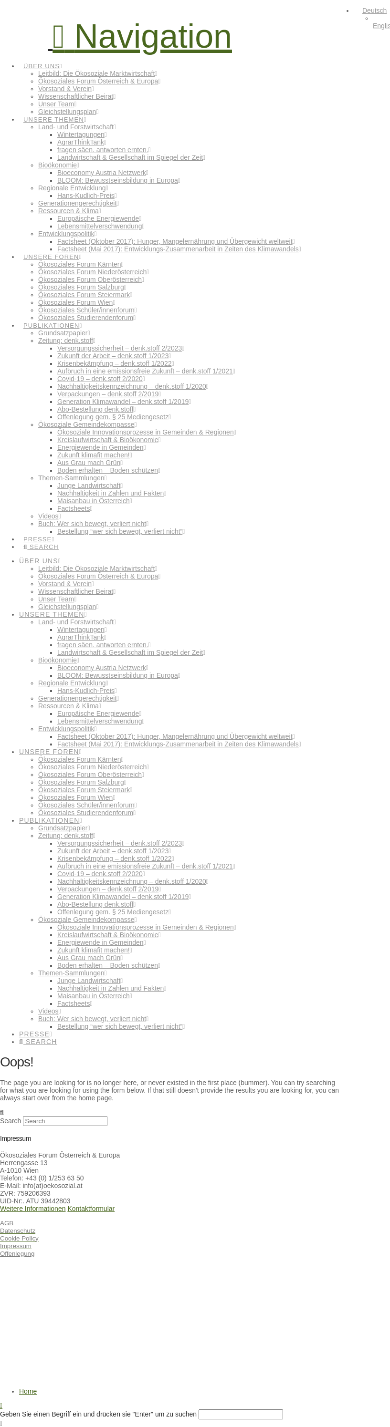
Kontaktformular (91, 1208)
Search (10, 1121)
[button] (142, 36)
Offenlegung (17, 1253)
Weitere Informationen (32, 1208)
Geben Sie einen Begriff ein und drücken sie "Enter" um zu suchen (98, 1414)
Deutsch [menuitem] (374, 10)
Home (28, 1391)
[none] (372, 18)
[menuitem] (370, 10)
